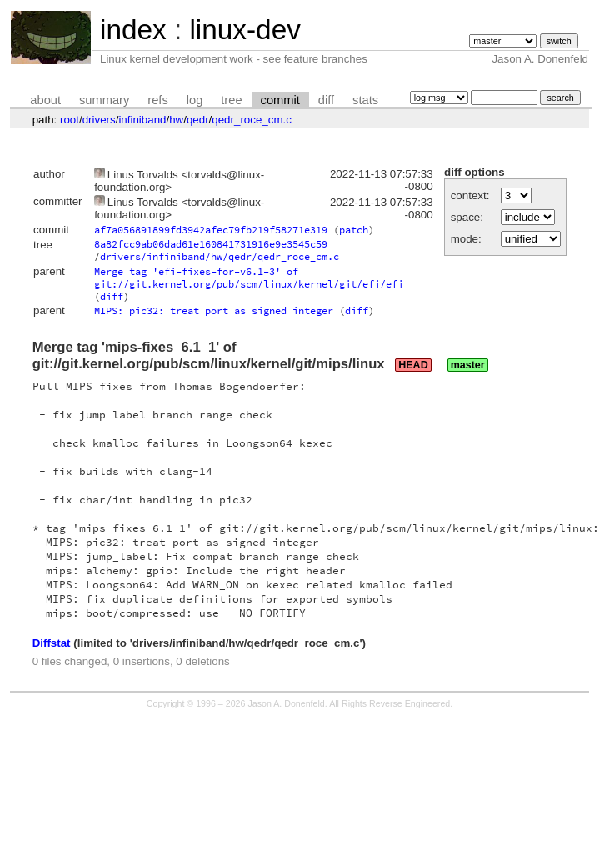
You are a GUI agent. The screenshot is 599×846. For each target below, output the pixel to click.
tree (231, 100)
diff (326, 100)
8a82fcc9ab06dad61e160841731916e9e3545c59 (210, 244)
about (45, 100)
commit (280, 100)
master (468, 365)
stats (365, 100)
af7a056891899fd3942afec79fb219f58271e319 (210, 229)
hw (176, 119)
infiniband (142, 119)
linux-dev (244, 29)
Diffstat (51, 643)
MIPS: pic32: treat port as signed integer (213, 310)
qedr (198, 119)
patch (353, 229)
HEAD (412, 365)
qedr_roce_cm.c (252, 119)
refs (157, 100)
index (133, 29)
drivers (99, 119)
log (195, 100)
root (69, 119)
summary (104, 100)
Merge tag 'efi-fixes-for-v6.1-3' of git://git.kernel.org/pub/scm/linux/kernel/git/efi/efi (248, 277)
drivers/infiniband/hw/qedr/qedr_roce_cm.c (219, 256)
